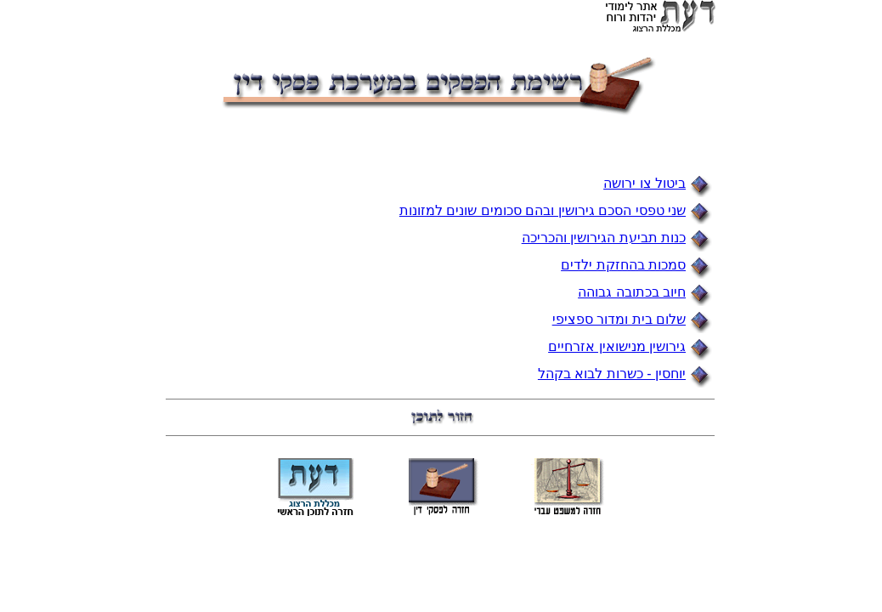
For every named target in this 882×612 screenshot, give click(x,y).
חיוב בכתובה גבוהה (632, 292)
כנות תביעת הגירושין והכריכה (604, 237)
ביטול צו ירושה (644, 183)
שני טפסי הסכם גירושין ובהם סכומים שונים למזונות (542, 210)
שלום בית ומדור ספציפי (619, 319)
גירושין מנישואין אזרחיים (617, 346)
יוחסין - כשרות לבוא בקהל (612, 373)
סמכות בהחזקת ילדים (623, 265)
